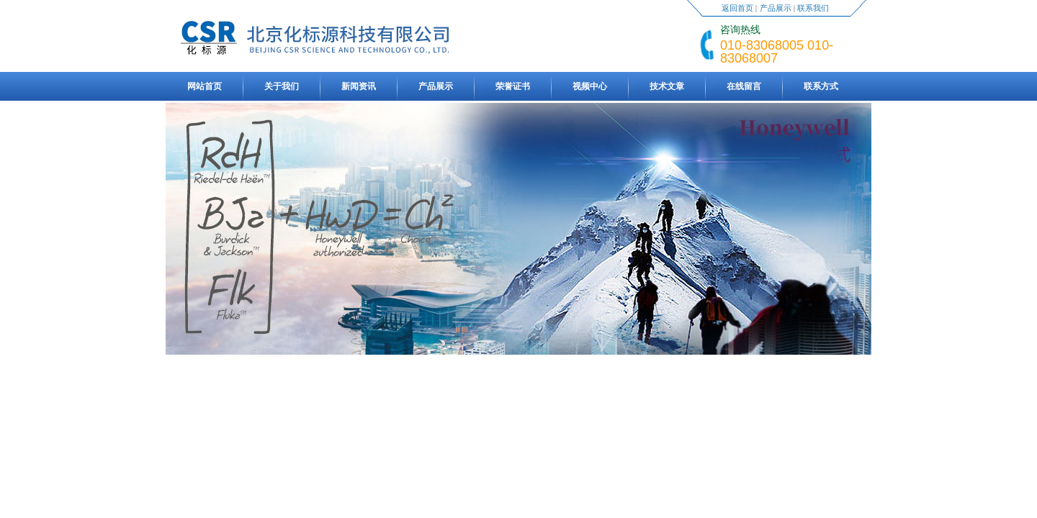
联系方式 (821, 86)
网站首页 (204, 86)
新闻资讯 (358, 86)
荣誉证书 (512, 86)
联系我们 (813, 8)
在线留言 (744, 86)
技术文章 (667, 86)
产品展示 (775, 8)
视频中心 (590, 86)
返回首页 (737, 8)
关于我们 (281, 86)
